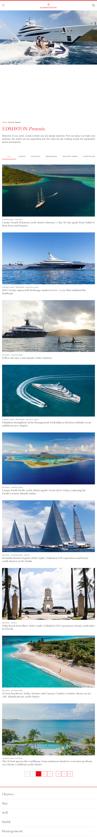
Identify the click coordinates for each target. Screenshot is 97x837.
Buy (5, 803)
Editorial (36, 156)
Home (4, 122)
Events (22, 156)
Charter (8, 794)
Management (12, 831)
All (9, 156)
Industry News (69, 156)
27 (59, 774)
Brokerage (51, 156)
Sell (5, 813)
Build (6, 822)
